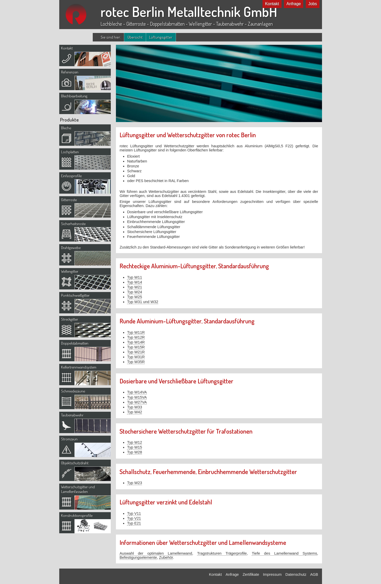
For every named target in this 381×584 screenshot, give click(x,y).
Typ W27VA (137, 402)
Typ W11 (134, 277)
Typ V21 (134, 518)
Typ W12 (134, 442)
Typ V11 (134, 513)
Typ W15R (136, 347)
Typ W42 (134, 412)
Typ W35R (136, 362)
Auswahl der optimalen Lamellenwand (156, 553)
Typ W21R (136, 352)
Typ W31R (136, 357)
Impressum (272, 574)
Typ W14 (134, 282)
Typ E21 (134, 523)
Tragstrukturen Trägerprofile (222, 553)
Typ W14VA (137, 392)
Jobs (312, 4)
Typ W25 (134, 297)
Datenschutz (295, 574)
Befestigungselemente (138, 557)
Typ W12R (136, 337)
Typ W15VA (137, 397)
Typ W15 (134, 447)
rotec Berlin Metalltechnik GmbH (188, 11)
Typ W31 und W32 (142, 302)
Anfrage (293, 4)
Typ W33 (134, 407)
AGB (314, 574)
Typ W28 (134, 452)
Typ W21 (134, 287)
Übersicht (135, 37)
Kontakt (272, 4)
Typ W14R (136, 342)
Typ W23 (134, 483)
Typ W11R (136, 332)
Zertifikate (251, 574)
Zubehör (166, 557)
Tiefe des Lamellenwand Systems (284, 553)
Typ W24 (134, 292)
